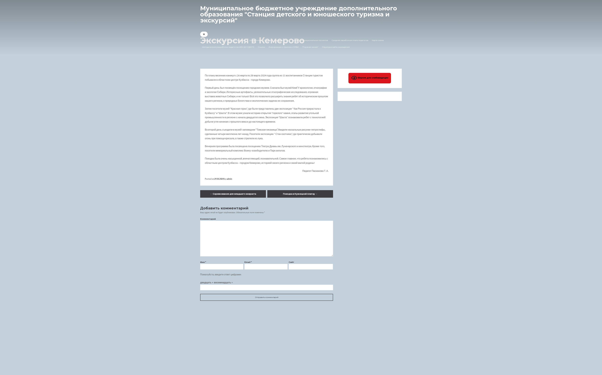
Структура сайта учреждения (336, 47)
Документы (254, 40)
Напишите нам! (282, 40)
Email (248, 262)
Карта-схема (378, 40)
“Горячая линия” (310, 47)
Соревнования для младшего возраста (233, 194)
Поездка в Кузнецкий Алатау (300, 194)
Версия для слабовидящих (369, 78)
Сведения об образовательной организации (224, 40)
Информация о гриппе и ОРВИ (284, 47)
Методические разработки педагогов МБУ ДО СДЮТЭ (228, 47)
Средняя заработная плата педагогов (350, 40)
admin (229, 179)
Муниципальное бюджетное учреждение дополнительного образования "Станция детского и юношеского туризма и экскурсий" (298, 14)
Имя (203, 262)
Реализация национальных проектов (310, 40)
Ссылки (267, 40)
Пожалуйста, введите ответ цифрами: (221, 274)
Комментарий (208, 219)
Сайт (291, 262)
